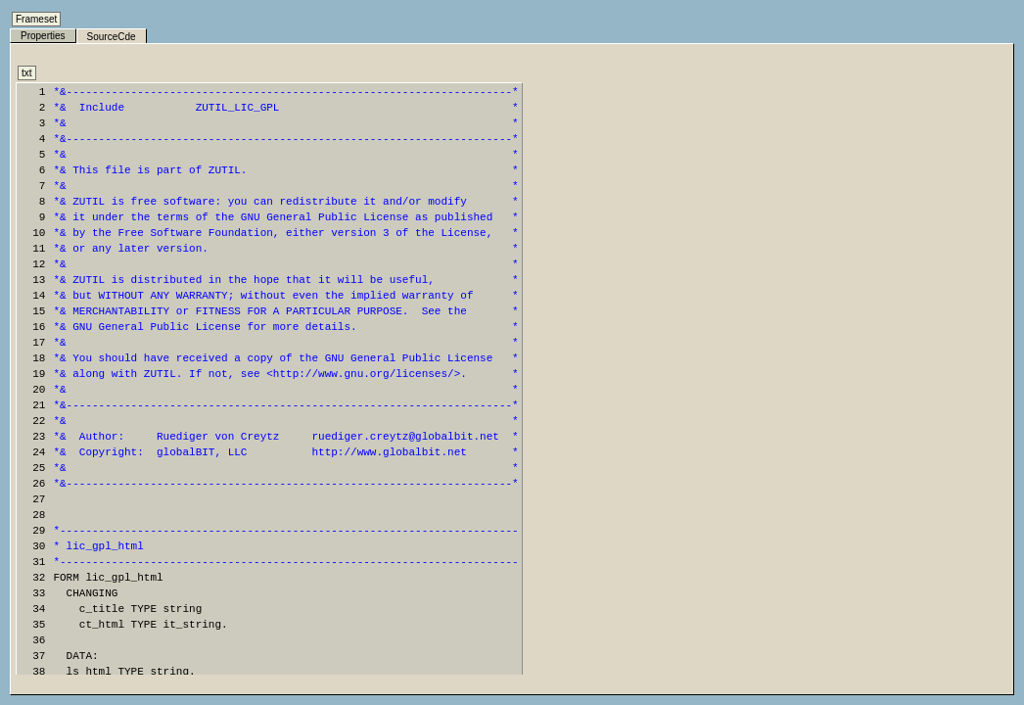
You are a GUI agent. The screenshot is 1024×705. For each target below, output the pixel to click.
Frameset (36, 19)
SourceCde (111, 36)
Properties (43, 35)
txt (27, 73)
